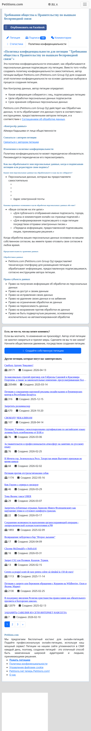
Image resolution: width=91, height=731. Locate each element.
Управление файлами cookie (26, 667)
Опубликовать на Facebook (24, 27)
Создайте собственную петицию (43, 350)
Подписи (35, 38)
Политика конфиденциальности (47, 44)
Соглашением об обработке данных (43, 119)
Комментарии (61, 37)
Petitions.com (12, 4)
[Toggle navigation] (85, 4)
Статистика (14, 44)
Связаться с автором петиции (21, 142)
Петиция (13, 37)
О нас (12, 674)
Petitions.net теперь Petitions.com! (29, 671)
